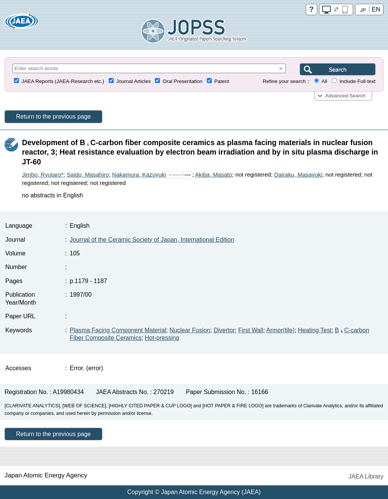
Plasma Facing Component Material (118, 330)
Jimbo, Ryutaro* (43, 174)
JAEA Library (366, 476)
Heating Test (315, 330)
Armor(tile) (280, 330)
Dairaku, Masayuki (298, 174)
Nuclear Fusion (189, 330)
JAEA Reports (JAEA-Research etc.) (63, 81)
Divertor (224, 330)
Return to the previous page (53, 116)
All (324, 81)
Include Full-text (357, 81)
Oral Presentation (182, 81)
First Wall (250, 330)
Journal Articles (133, 81)
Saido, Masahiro (88, 174)
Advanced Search (345, 96)
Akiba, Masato (213, 174)
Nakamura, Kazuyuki (139, 174)
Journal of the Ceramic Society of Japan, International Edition (152, 239)
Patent (221, 81)
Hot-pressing (162, 338)
